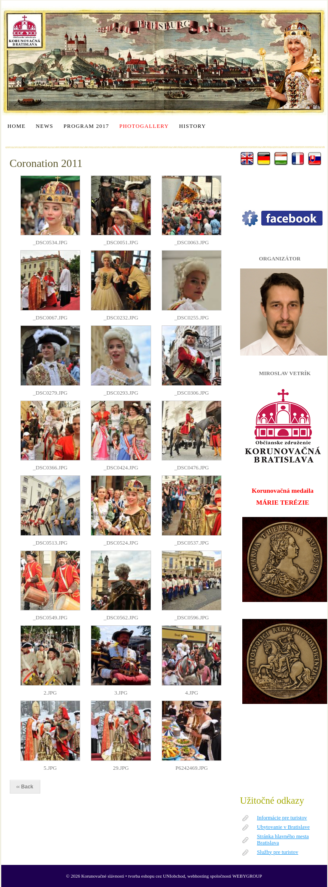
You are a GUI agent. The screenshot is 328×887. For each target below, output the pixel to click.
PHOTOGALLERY (144, 126)
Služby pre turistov (277, 852)
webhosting (198, 876)
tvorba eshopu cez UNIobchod (156, 876)
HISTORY (192, 126)
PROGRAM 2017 (86, 126)
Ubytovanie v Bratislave (283, 827)
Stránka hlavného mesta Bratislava (283, 839)
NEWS (44, 126)
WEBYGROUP (247, 876)
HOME (17, 126)
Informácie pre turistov (282, 818)
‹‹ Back (25, 787)
